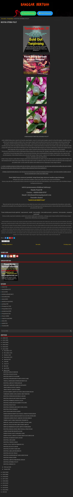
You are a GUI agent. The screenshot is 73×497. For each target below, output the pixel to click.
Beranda (3, 18)
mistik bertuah (6, 301)
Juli (5, 361)
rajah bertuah (5, 318)
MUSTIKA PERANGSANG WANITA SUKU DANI (16, 378)
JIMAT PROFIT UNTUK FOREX (12, 389)
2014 (4, 485)
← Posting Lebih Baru (6, 244)
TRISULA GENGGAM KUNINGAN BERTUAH (15, 380)
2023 (4, 344)
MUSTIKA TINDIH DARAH (11, 442)
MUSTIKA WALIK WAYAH (10, 374)
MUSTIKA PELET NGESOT (11, 409)
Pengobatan (5, 313)
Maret (5, 370)
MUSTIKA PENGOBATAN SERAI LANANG (15, 396)
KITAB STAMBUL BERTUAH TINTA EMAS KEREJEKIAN (18, 391)
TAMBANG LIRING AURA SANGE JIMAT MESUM (16, 394)
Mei (5, 366)
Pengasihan (10, 18)
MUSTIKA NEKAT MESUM (11, 372)
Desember (7, 350)
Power (3, 316)
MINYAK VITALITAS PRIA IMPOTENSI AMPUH (16, 424)
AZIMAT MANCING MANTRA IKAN (13, 431)
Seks (3, 321)
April (5, 368)
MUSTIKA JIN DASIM (9, 440)
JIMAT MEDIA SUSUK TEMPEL (12, 387)
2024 (4, 342)
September (7, 357)
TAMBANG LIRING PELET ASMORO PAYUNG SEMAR (18, 418)
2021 (4, 349)
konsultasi (4, 296)
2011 (4, 492)
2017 (4, 478)
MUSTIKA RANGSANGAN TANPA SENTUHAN (16, 455)
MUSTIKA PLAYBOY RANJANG (12, 448)
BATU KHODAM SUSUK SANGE (12, 411)
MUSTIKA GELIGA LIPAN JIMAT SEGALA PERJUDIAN (18, 429)
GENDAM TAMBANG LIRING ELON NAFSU (15, 385)
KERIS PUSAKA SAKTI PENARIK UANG (14, 433)
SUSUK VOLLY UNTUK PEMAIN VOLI (14, 444)
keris (3, 291)
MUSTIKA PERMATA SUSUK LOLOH (13, 400)
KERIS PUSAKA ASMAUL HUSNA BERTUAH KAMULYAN (19, 435)
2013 (4, 487)
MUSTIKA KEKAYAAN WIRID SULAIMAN (15, 398)
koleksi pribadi (6, 294)
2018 (4, 476)
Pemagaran (5, 306)
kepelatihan (5, 289)
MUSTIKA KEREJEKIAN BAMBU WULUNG (15, 402)
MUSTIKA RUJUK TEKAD (10, 453)
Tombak (4, 325)
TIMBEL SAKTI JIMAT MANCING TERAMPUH (16, 420)
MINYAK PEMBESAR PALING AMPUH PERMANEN (17, 426)
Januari (6, 469)
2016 (4, 481)
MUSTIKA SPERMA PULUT (9, 22)
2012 (4, 489)
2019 (4, 474)
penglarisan (5, 311)
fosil (3, 287)
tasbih (3, 323)
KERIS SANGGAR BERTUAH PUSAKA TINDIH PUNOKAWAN (20, 413)
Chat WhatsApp (28, 13)
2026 (4, 338)
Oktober (6, 355)
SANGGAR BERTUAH (37, 200)
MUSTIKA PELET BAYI (10, 405)
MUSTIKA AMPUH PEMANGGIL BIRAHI (14, 459)
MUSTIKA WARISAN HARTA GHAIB (13, 437)
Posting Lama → (68, 244)
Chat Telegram (45, 13)
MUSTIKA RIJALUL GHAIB (11, 446)
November (7, 352)
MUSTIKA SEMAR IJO (9, 464)
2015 (4, 483)
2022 (4, 346)
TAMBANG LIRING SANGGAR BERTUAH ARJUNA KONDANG (20, 416)
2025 (4, 340)
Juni (5, 363)
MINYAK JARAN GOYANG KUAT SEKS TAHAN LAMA (18, 422)
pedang (4, 304)
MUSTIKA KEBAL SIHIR (10, 457)
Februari (6, 467)
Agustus (6, 359)
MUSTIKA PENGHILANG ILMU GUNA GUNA (15, 407)
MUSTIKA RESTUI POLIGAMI (11, 376)
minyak (4, 299)
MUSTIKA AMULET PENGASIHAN (13, 383)
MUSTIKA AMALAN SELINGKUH (12, 451)
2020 (4, 472)
